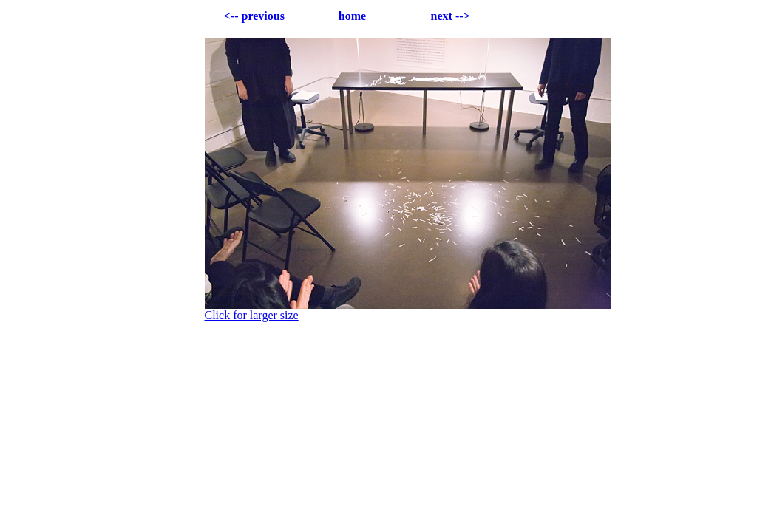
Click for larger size (252, 315)
